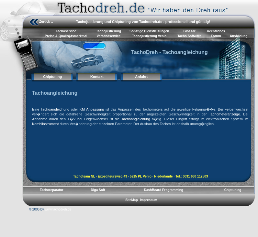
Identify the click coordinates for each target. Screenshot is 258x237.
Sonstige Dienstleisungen (149, 31)
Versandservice (108, 36)
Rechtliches (216, 31)
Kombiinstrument (45, 124)
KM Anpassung (92, 109)
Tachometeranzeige (224, 114)
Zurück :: (46, 21)
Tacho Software (189, 36)
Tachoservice (66, 31)
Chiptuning (52, 77)
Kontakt (97, 77)
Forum (216, 36)
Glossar (189, 31)
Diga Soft (98, 190)
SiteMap (131, 200)
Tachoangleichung (55, 109)
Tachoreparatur (51, 190)
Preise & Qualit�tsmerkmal (66, 36)
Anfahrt (141, 77)
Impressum (148, 200)
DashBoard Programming (163, 190)
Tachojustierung (108, 31)
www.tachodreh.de (58, 209)
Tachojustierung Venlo (149, 36)
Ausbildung (239, 36)
